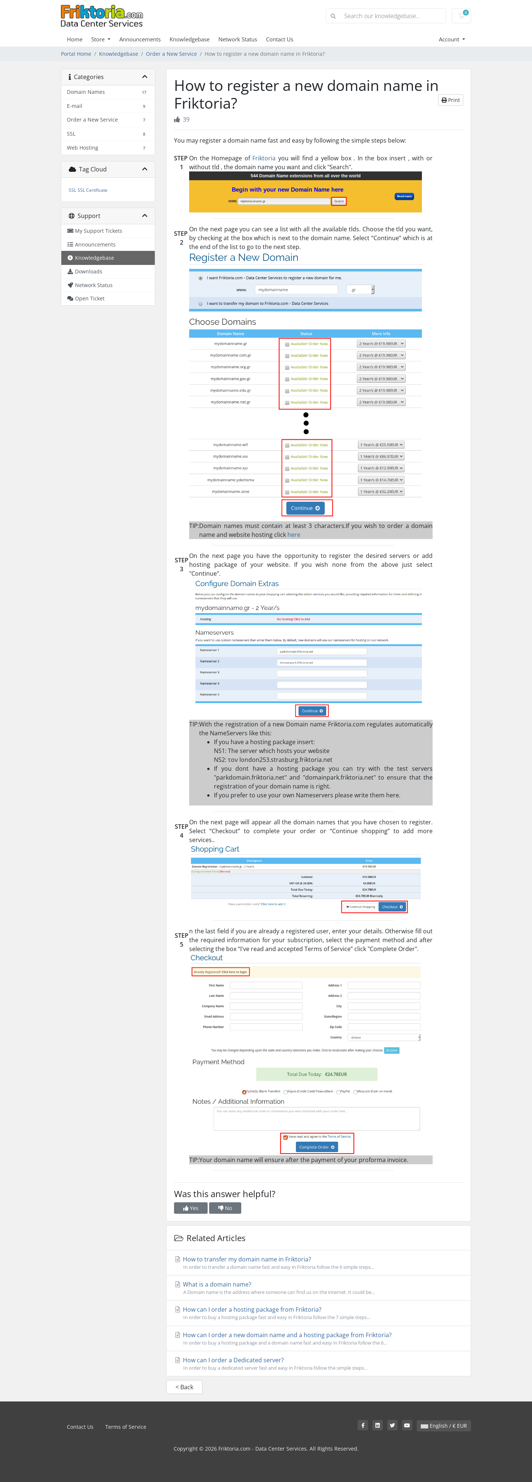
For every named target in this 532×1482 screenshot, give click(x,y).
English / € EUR (444, 1425)
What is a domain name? (318, 1288)
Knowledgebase (189, 39)
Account (450, 39)
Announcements (140, 39)
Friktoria (264, 158)
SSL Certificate (93, 190)
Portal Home (76, 53)
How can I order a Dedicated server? (318, 1364)
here (293, 535)
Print (450, 99)
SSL (72, 190)
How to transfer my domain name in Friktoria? (318, 1263)
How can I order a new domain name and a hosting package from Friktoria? (318, 1338)
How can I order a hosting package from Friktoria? (318, 1313)
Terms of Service (125, 1426)
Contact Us (279, 39)
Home (74, 39)
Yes (190, 1208)
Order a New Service (171, 53)
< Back (184, 1387)
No (225, 1208)
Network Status (237, 39)
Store (98, 39)
